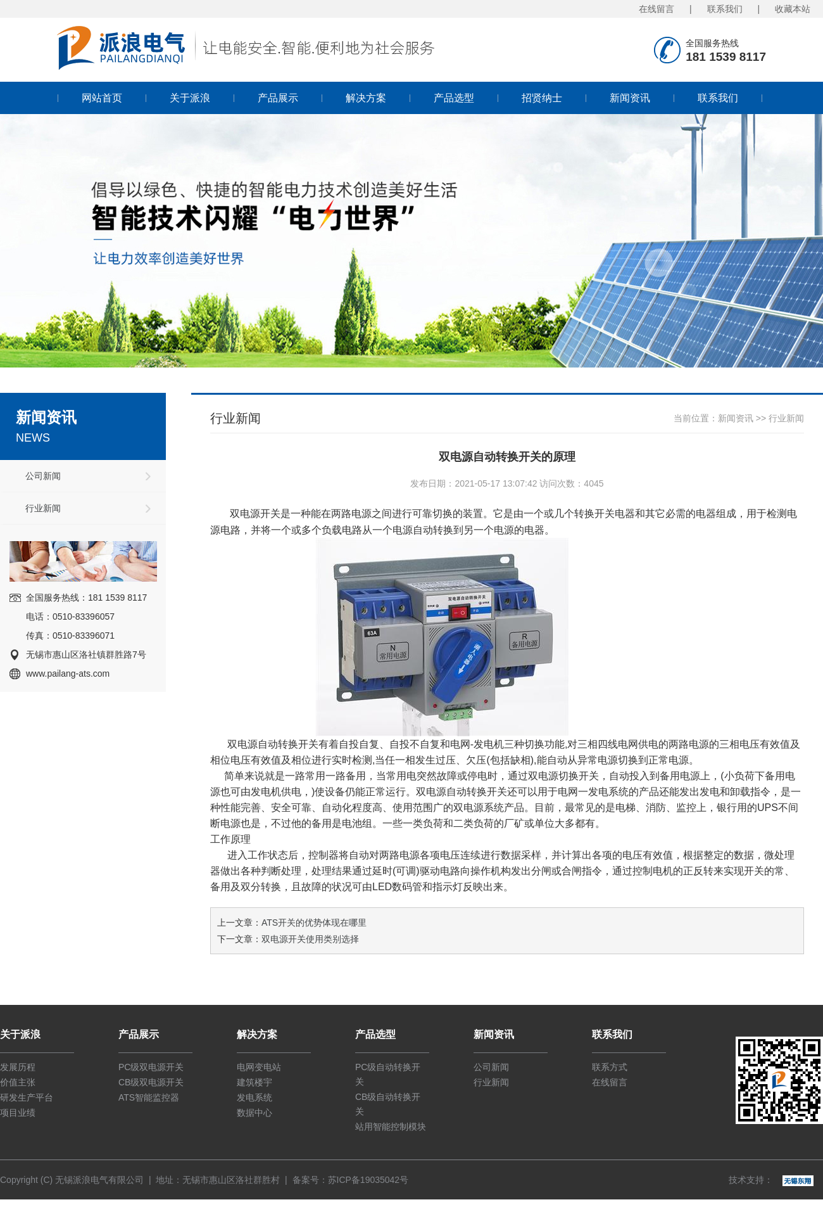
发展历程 (17, 1067)
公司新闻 (43, 476)
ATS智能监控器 (148, 1097)
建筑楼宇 (254, 1082)
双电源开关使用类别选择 (310, 939)
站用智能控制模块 (390, 1126)
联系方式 (609, 1067)
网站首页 (102, 98)
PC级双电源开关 (151, 1067)
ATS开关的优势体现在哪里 (314, 922)
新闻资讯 (630, 98)
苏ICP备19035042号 (368, 1180)
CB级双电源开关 (151, 1082)
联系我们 (725, 9)
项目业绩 (17, 1113)
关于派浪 (190, 98)
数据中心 (254, 1113)
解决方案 (366, 98)
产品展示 (278, 98)
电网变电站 (259, 1067)
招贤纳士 (542, 98)
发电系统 (254, 1097)
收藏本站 (792, 9)
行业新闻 (43, 508)
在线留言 (656, 9)
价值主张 (17, 1082)
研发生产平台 (26, 1097)
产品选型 (454, 98)
